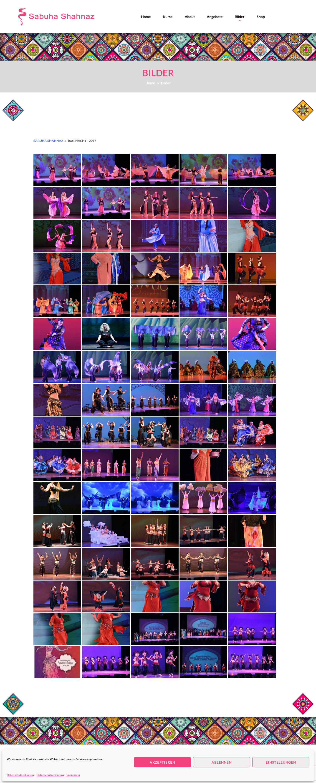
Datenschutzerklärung (20, 775)
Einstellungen (281, 762)
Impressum (73, 775)
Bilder (240, 16)
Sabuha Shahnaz (48, 141)
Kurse (168, 16)
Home (146, 16)
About (190, 16)
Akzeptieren (162, 762)
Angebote (215, 16)
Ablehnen (222, 762)
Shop (261, 16)
